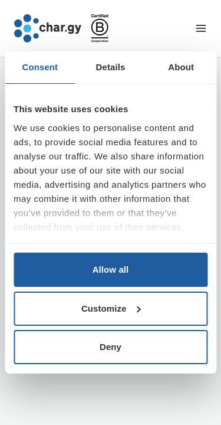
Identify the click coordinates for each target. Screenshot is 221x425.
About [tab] (181, 67)
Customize (111, 308)
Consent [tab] (40, 67)
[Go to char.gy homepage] (47, 28)
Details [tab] (111, 67)
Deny (110, 347)
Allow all (111, 269)
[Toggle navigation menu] (201, 28)
